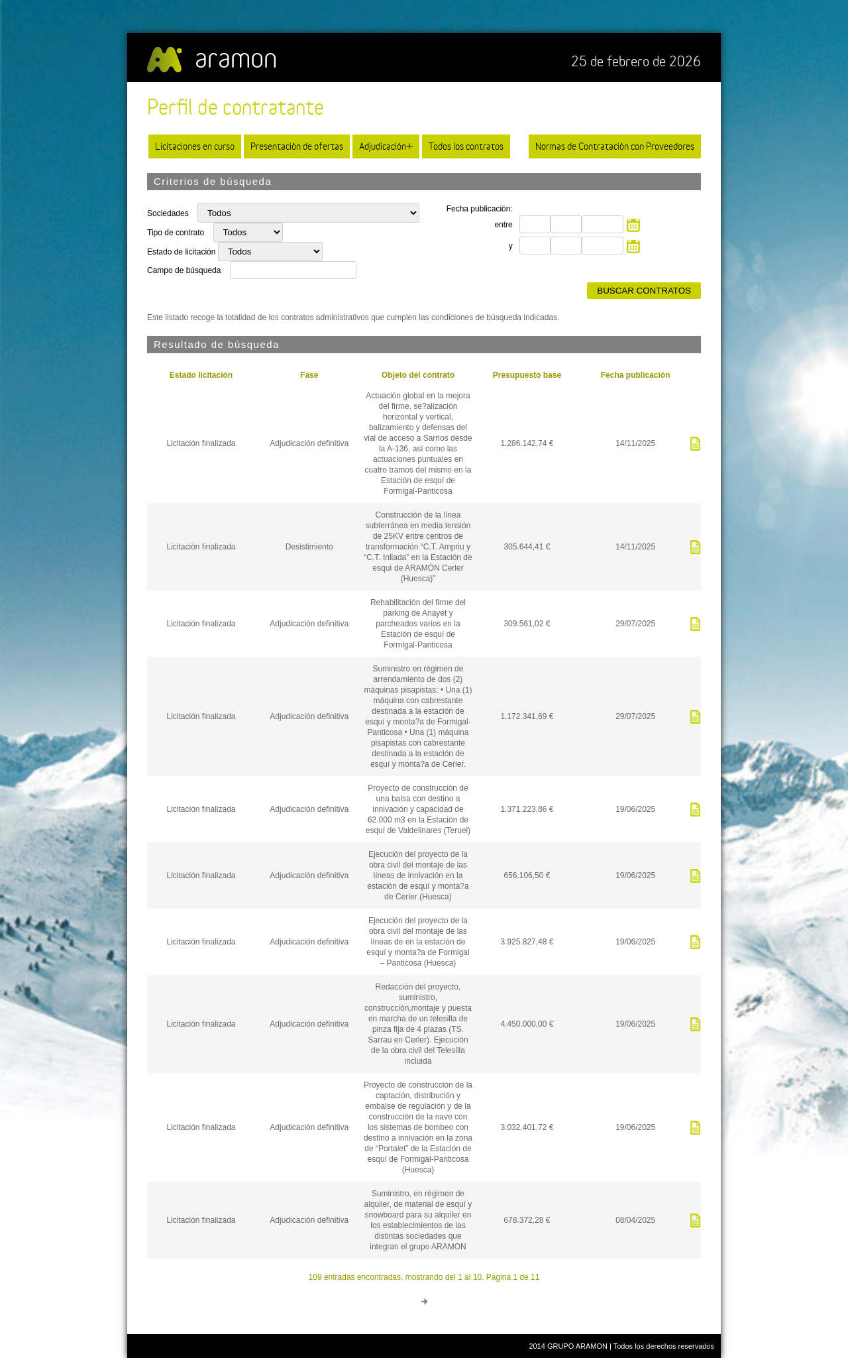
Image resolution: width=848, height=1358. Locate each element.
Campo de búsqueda (184, 270)
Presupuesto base (527, 375)
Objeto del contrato (418, 375)
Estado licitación (201, 375)
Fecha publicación (635, 375)
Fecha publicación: (480, 208)
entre (503, 224)
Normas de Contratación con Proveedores (614, 146)
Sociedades (169, 213)
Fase (309, 375)
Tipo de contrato (177, 232)
